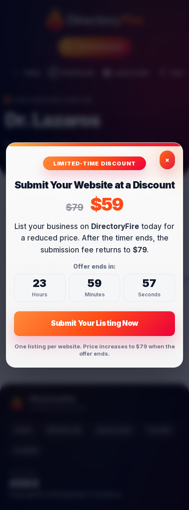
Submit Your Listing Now (94, 323)
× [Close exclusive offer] (167, 160)
